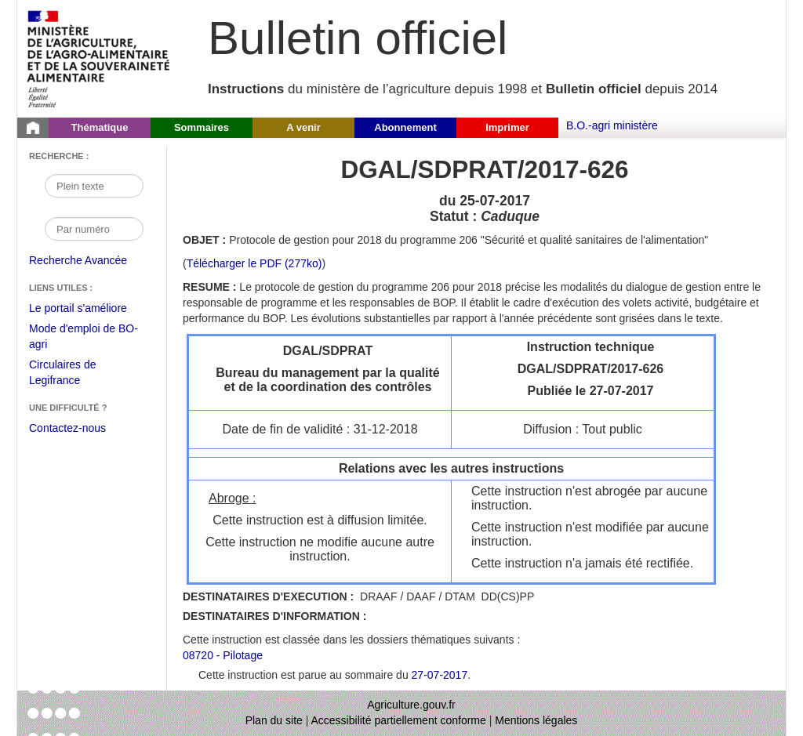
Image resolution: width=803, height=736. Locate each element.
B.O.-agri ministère (612, 125)
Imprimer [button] (507, 127)
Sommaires (201, 127)
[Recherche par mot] (94, 186)
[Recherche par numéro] (94, 229)
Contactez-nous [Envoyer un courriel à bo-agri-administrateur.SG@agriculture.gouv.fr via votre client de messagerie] (67, 428)
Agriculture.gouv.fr (411, 704)
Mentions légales (536, 720)
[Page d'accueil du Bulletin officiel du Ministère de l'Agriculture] (33, 128)
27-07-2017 (440, 675)
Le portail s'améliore (90, 308)
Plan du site (274, 720)
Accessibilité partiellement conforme (398, 720)
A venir (303, 127)
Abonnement (405, 127)
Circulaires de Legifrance (75, 374)
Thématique (100, 127)
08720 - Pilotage (223, 655)
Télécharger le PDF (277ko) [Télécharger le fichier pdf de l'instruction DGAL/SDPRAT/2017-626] (254, 263)
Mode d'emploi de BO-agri (83, 338)
